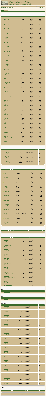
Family (12, 390)
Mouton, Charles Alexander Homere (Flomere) (9, 277)
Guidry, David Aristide (6, 199)
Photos (13, 4)
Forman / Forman (6, 320)
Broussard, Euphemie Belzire (7, 174)
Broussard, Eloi (6, 173)
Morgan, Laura (6, 118)
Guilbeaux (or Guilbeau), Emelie (8, 200)
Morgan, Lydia (6, 122)
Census (30, 237)
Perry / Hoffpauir (6, 361)
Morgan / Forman (6, 351)
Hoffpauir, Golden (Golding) (7, 263)
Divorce (26, 390)
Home (9, 4)
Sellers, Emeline (6, 132)
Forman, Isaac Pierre (6, 190)
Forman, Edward (6, 43)
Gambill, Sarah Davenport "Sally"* (8, 192)
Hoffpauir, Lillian (6, 88)
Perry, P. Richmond (6, 128)
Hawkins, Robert (6, 79)
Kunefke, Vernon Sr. (6, 204)
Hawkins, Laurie (6, 77)
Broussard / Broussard (6, 306)
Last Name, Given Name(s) (12, 16)
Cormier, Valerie (6, 240)
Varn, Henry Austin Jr (6, 223)
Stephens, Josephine (6, 218)
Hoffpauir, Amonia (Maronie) (7, 86)
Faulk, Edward (6, 183)
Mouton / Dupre (6, 357)
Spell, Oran (5, 217)
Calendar (20, 4)
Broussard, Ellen (6, 23)
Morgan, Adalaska (6, 104)
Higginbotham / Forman (7, 334)
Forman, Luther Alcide (7, 50)
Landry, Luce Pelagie (6, 205)
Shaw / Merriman (6, 365)
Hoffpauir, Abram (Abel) (7, 255)
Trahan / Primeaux (6, 379)
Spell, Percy (5, 141)
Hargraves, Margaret (6, 68)
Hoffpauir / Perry (6, 338)
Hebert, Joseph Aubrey (7, 82)
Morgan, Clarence (6, 110)
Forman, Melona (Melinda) (7, 191)
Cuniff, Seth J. (6, 299)
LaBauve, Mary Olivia (7, 95)
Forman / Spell (6, 324)
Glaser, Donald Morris (6, 195)
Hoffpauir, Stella (6, 92)
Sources (17, 4)
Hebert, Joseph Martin (7, 83)
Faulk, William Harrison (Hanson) (8, 38)
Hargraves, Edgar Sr (6, 64)
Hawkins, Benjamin (6, 74)
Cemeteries (23, 4)
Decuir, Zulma (6, 34)
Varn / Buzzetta (7, 391)
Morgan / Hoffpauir (6, 352)
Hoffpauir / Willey (6, 347)
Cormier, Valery (6, 241)
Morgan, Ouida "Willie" (7, 123)
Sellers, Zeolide (6, 133)
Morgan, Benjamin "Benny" (7, 109)
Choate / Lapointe (6, 311)
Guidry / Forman (6, 329)
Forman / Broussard (6, 315)
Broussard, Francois (6, 24)
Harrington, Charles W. (7, 158)
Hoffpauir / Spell (6, 342)
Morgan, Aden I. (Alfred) (7, 105)
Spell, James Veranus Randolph (8, 137)
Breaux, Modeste (6, 172)
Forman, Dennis (6, 186)
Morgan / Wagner (6, 356)
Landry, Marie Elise (6, 97)
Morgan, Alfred (6, 272)
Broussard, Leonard (6, 29)
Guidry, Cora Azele (6, 59)
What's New (11, 4)
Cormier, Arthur (6, 33)
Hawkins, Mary (6, 78)
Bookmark (43, 7)
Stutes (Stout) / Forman (7, 378)
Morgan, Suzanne (6, 124)
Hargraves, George (6, 65)
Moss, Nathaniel (6, 213)
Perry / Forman (6, 360)
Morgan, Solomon (6, 276)
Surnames (30, 4)
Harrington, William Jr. (7, 162)
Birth (30, 16)
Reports (18, 4)
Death (28, 169)
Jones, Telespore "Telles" (7, 268)
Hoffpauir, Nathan (6, 267)
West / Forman (6, 383)
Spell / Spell (5, 374)
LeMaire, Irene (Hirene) (7, 100)
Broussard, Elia (6, 20)
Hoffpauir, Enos (6, 87)
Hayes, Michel (5, 201)
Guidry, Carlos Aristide (6, 196)
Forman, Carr (6, 42)
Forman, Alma (6, 41)
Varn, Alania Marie (6, 142)
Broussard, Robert (6, 32)
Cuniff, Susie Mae (6, 178)
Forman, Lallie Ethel (6, 47)
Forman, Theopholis (6, 55)
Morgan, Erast (6, 113)
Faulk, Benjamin (6, 182)
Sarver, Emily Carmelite (7, 131)
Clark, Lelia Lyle (6, 177)
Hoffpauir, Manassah (6, 91)
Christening (29, 149)
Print (40, 7)
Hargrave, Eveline (6, 61)
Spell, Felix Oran (6, 136)
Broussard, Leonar (6, 28)
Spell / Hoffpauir (6, 369)
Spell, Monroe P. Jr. (6, 140)
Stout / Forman (6, 375)
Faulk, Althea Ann (6, 37)
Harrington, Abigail (6, 69)
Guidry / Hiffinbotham (6, 330)
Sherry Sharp (24, 394)
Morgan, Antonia (6, 106)
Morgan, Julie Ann (6, 210)
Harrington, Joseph (6, 73)
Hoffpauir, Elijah (6, 259)
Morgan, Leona (6, 119)
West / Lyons (5, 384)
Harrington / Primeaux (6, 333)
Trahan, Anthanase (6, 222)
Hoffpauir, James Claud (7, 292)
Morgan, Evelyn (6, 114)
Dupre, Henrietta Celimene (7, 181)
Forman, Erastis (6, 187)
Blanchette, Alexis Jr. (6, 19)
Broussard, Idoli (6, 25)
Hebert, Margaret (6, 254)
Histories (15, 4)
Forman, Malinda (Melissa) (7, 51)
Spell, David (5, 281)
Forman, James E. (6, 46)
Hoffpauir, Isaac (6, 264)
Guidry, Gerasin (6, 60)
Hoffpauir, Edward (6, 258)
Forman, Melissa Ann (6, 52)
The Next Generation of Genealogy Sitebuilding (20, 393)
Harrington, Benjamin (6, 70)
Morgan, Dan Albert (6, 209)
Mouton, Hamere (6, 127)
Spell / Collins (5, 366)
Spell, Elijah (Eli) (6, 282)
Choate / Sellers (6, 312)
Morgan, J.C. (5, 115)
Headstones (25, 4)
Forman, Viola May (6, 56)
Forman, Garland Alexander (7, 245)
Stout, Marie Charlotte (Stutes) (7, 219)
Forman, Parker (6, 249)
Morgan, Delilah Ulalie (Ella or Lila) (8, 273)
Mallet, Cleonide (6, 101)
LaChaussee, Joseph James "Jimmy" (8, 96)
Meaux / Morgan (6, 348)
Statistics (27, 4)
